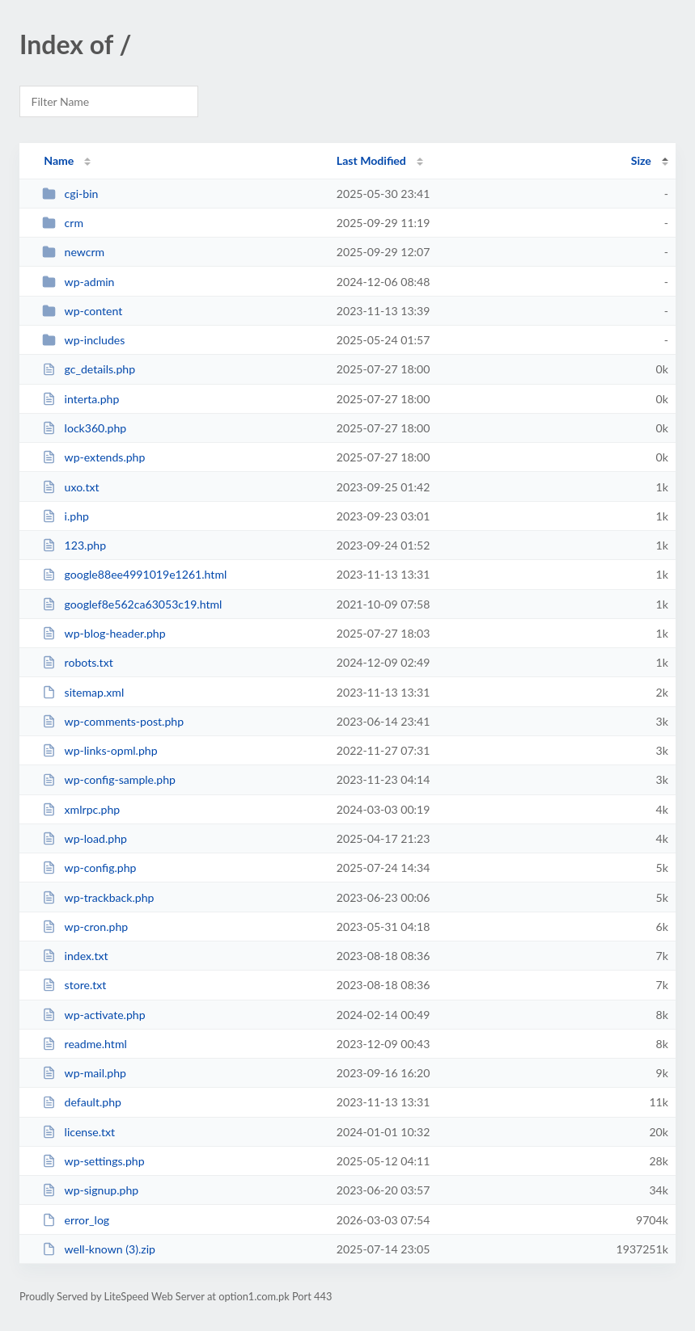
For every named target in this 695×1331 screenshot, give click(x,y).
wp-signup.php (90, 1190)
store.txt (74, 985)
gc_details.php (88, 369)
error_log (75, 1220)
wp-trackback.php (98, 897)
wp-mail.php (84, 1073)
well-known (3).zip (98, 1249)
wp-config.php (89, 867)
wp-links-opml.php (99, 750)
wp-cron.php (85, 926)
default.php (81, 1102)
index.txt (75, 955)
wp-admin (78, 282)
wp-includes (83, 340)
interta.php (80, 399)
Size (641, 160)
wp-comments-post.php (113, 721)
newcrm (73, 252)
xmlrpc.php (81, 809)
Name (59, 160)
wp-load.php (84, 838)
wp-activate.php (93, 1014)
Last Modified (371, 160)
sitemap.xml (83, 692)
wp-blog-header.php (103, 633)
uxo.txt (70, 487)
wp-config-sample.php (109, 779)
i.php (65, 516)
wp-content (82, 311)
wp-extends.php (93, 457)
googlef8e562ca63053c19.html (132, 604)
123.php (74, 545)
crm (62, 223)
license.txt (78, 1132)
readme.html (84, 1044)
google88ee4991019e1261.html (134, 574)
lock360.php (84, 428)
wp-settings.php (93, 1161)
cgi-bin (70, 193)
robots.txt (77, 662)
